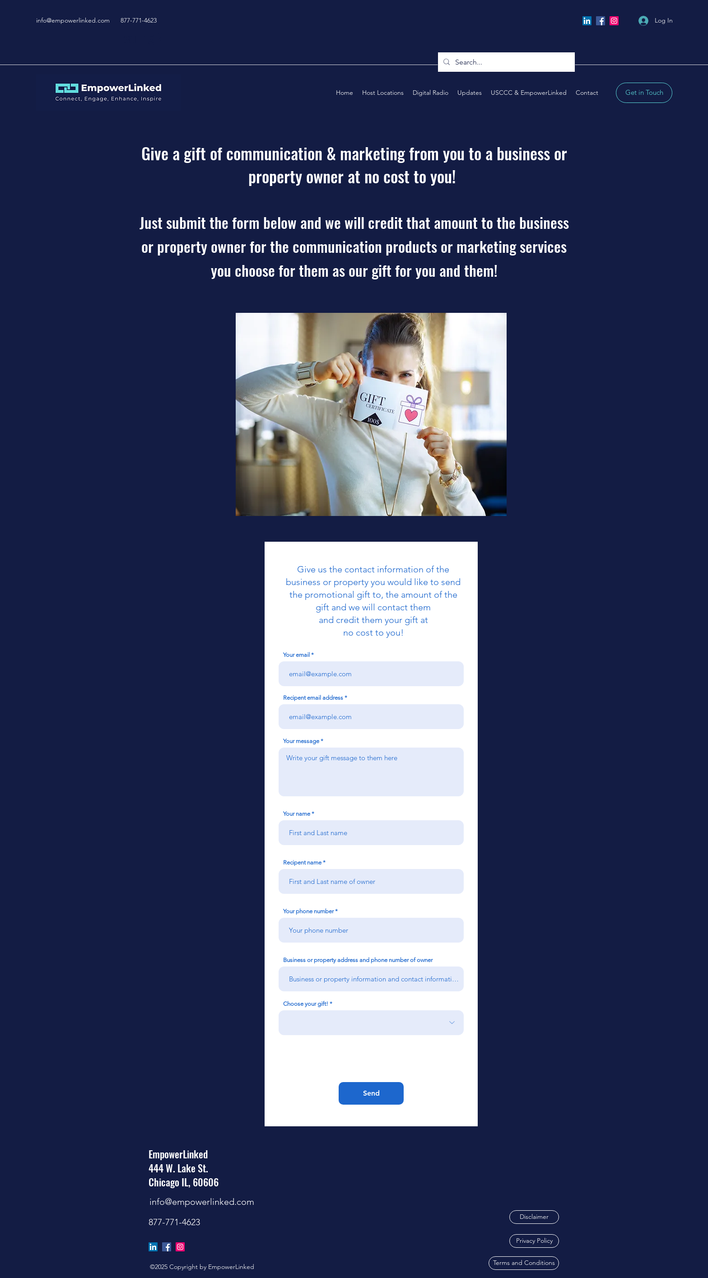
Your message (301, 741)
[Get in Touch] (644, 93)
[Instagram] (614, 20)
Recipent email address (313, 698)
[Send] (371, 1093)
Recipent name (302, 862)
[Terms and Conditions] (524, 1263)
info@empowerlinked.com (73, 20)
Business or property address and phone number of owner (358, 960)
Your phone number (308, 911)
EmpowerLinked (178, 1154)
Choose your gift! (305, 1004)
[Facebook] (600, 20)
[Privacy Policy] (534, 1241)
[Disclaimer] (534, 1217)
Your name (296, 814)
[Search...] (505, 62)
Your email (296, 655)
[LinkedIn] (587, 20)
